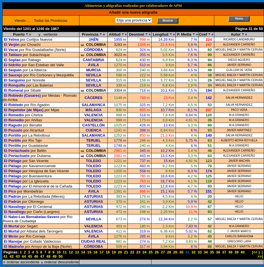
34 (206, 252)
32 (193, 252)
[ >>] (260, 254)
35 (212, 252)
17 (101, 252)
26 (157, 252)
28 (169, 252)
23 (138, 252)
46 (36, 256)
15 (89, 252)
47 (42, 256)
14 (83, 252)
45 (30, 256)
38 (230, 252)
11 (65, 252)
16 (95, 252)
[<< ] (255, 252)
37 (224, 252)
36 (218, 252)
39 (236, 252)
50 (60, 256)
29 (175, 252)
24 (144, 252)
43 (18, 256)
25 (151, 252)
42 (12, 256)
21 (126, 252)
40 (242, 252)
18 (108, 252)
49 (55, 256)
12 (71, 252)
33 (200, 252)
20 (120, 252)
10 (58, 252)
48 (48, 256)
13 (77, 252)
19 (114, 252)
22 (132, 252)
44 (24, 256)
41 (5, 256)
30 (181, 252)
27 (163, 252)
